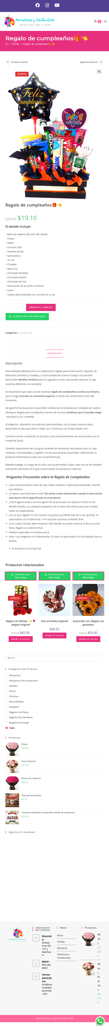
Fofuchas (14, 696)
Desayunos (15, 675)
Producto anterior (19, 62)
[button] (99, 71)
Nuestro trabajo (14, 464)
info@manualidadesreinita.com (47, 989)
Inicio (60, 935)
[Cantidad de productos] (15, 307)
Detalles (22, 332)
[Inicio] (6, 44)
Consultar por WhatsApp (27, 316)
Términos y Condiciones (64, 956)
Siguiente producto (89, 62)
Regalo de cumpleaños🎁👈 (38, 44)
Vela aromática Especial (54, 621)
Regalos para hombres (21, 717)
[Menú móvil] (104, 21)
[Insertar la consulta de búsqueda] (54, 657)
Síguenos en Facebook (22, 832)
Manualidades (16, 701)
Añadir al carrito (40, 307)
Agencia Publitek (60, 1018)
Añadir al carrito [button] (20, 639)
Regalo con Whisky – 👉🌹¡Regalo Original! (21, 622)
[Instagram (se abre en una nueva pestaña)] (47, 5)
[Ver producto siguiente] (101, 62)
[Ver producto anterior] (7, 62)
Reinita (25, 371)
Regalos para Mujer (19, 722)
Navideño (14, 706)
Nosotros (62, 948)
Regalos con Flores (19, 712)
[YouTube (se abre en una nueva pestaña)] (55, 5)
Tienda (61, 941)
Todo (30, 332)
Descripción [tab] (54, 353)
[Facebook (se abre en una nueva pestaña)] (37, 5)
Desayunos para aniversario (23, 680)
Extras (12, 691)
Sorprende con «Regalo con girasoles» (88, 622)
